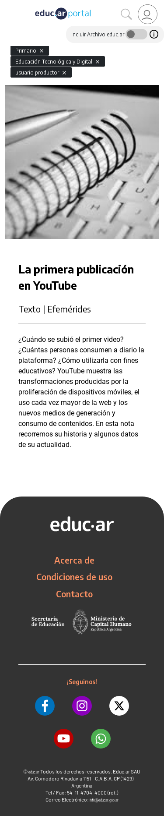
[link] (147, 14)
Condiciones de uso (74, 576)
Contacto (74, 594)
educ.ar (33, 772)
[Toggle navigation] (8, 5)
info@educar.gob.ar (104, 800)
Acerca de (74, 560)
